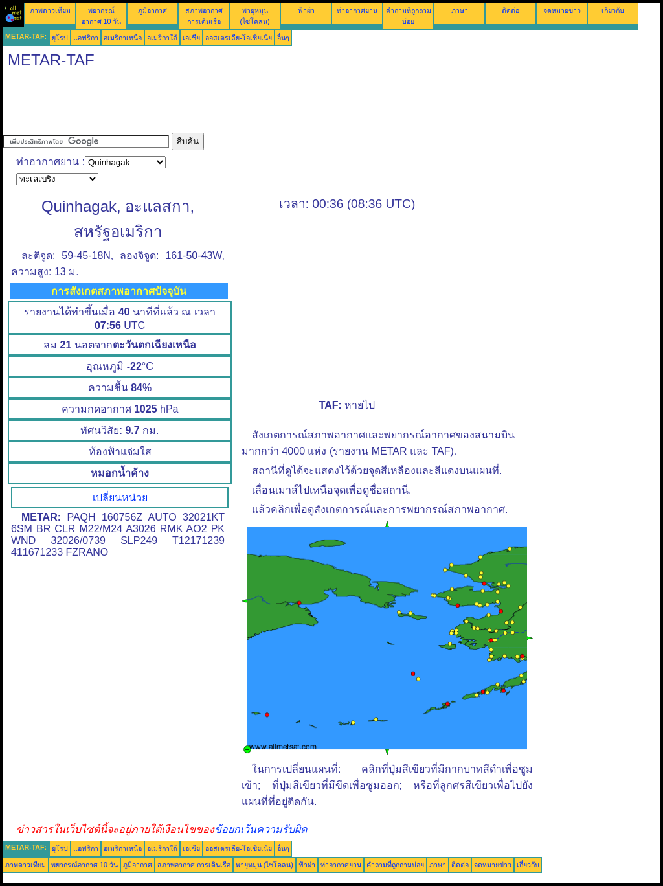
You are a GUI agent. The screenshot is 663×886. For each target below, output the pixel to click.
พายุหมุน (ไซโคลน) (264, 865)
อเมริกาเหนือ (123, 37)
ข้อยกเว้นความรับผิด (260, 829)
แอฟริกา (85, 37)
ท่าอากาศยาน (357, 10)
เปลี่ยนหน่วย (120, 497)
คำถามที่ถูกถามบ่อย (395, 865)
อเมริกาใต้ (162, 37)
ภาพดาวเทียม (50, 10)
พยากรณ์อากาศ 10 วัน (84, 865)
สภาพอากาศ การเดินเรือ (193, 865)
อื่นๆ (283, 37)
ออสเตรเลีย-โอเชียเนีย (238, 37)
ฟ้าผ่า (306, 10)
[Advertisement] (238, 103)
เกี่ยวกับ (612, 10)
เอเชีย (191, 37)
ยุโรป (60, 37)
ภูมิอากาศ (152, 10)
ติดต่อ (510, 10)
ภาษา (459, 10)
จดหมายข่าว (562, 10)
